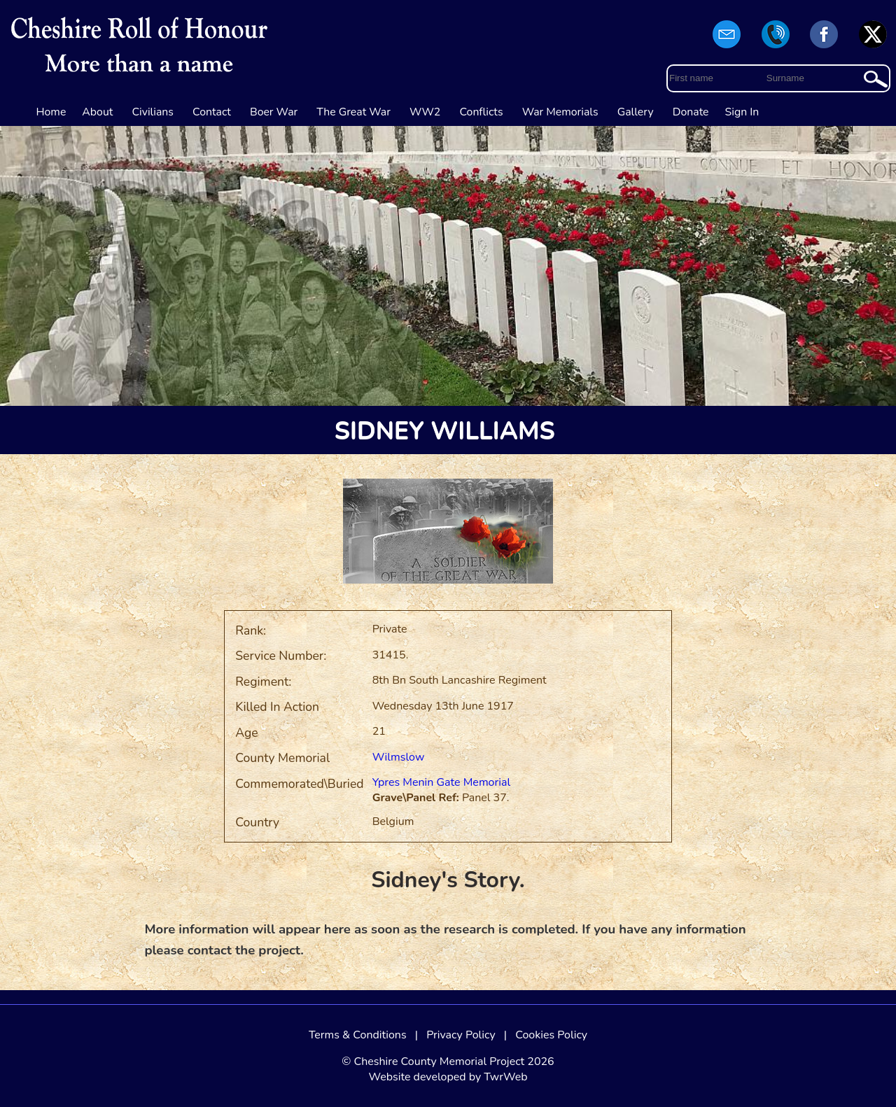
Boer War (274, 112)
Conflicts (481, 112)
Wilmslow (398, 757)
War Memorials (560, 112)
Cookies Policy (551, 1035)
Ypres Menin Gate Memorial (441, 782)
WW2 (425, 112)
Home (51, 112)
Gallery (635, 112)
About (97, 112)
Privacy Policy (461, 1035)
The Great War (353, 112)
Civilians (153, 112)
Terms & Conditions (358, 1035)
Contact (211, 112)
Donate (691, 112)
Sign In (742, 112)
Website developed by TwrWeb (447, 1077)
